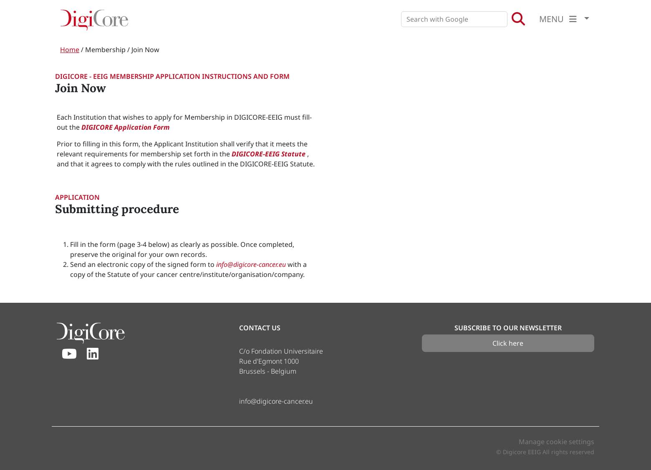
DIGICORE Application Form (125, 127)
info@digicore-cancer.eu (252, 264)
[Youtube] (69, 354)
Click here (507, 343)
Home (69, 49)
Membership (105, 49)
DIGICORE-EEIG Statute (269, 153)
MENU (560, 19)
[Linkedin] (92, 354)
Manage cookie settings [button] (556, 441)
